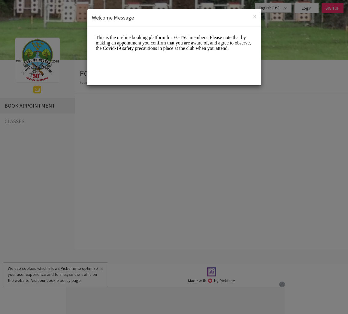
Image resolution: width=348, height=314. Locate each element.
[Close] (254, 16)
